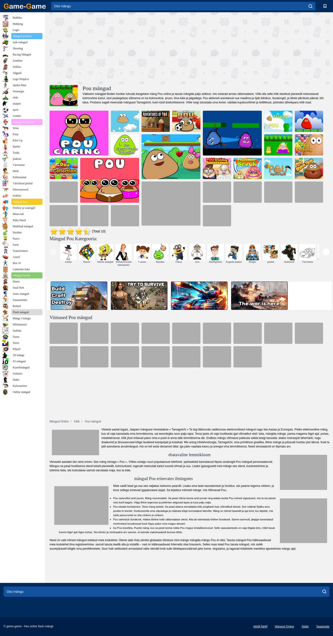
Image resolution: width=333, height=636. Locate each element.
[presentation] (53, 252)
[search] (310, 6)
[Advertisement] (119, 48)
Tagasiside (322, 626)
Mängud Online (284, 626)
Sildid (305, 626)
